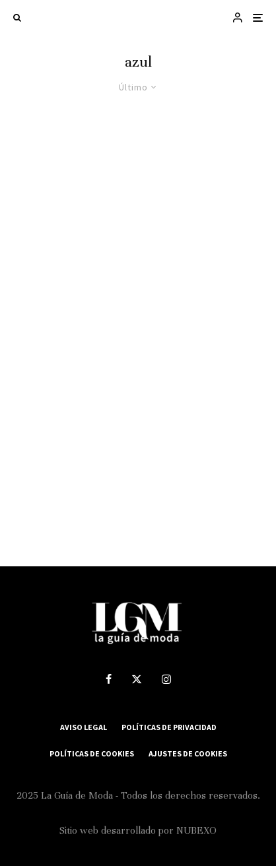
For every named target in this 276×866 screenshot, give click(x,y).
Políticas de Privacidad (169, 727)
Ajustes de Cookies (188, 753)
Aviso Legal (83, 727)
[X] (136, 679)
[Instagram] (166, 679)
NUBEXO (196, 830)
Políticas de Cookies (92, 753)
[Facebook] (108, 679)
